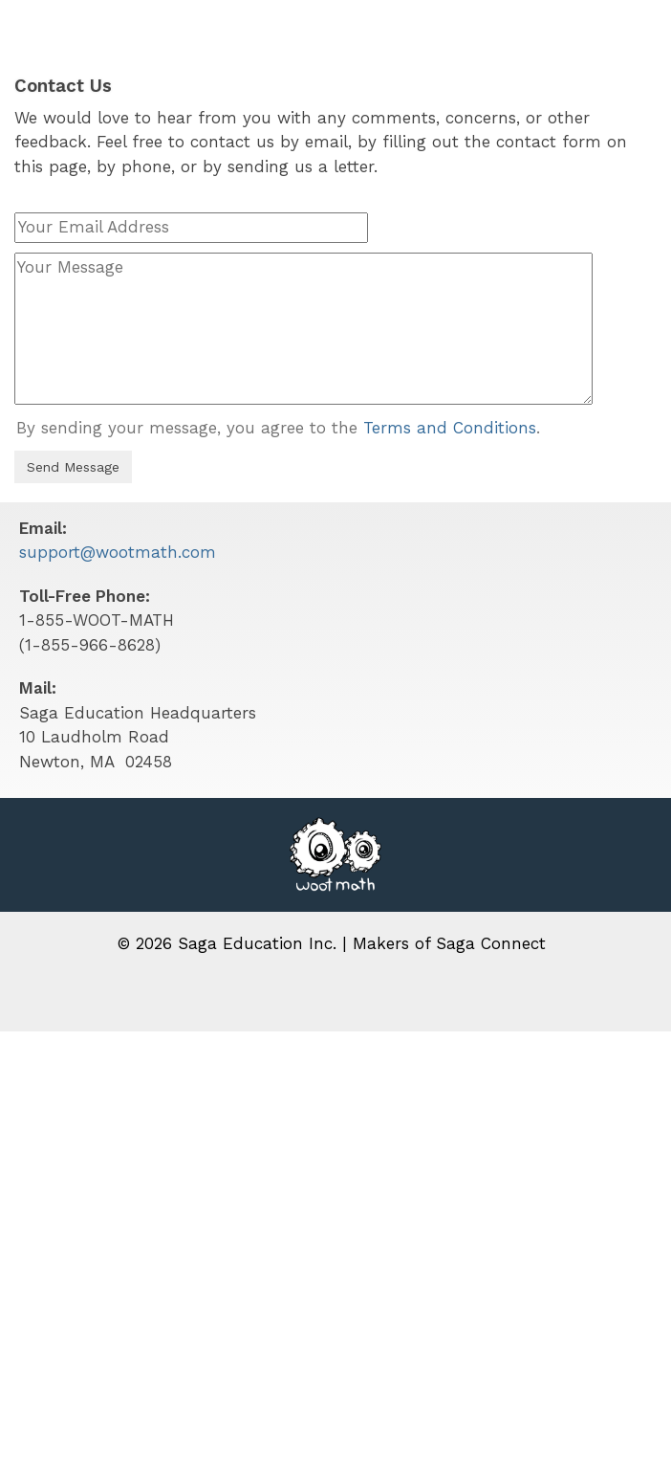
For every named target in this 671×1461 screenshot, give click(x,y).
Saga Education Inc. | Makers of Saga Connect (362, 943)
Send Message (73, 467)
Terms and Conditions (449, 427)
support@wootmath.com (117, 552)
